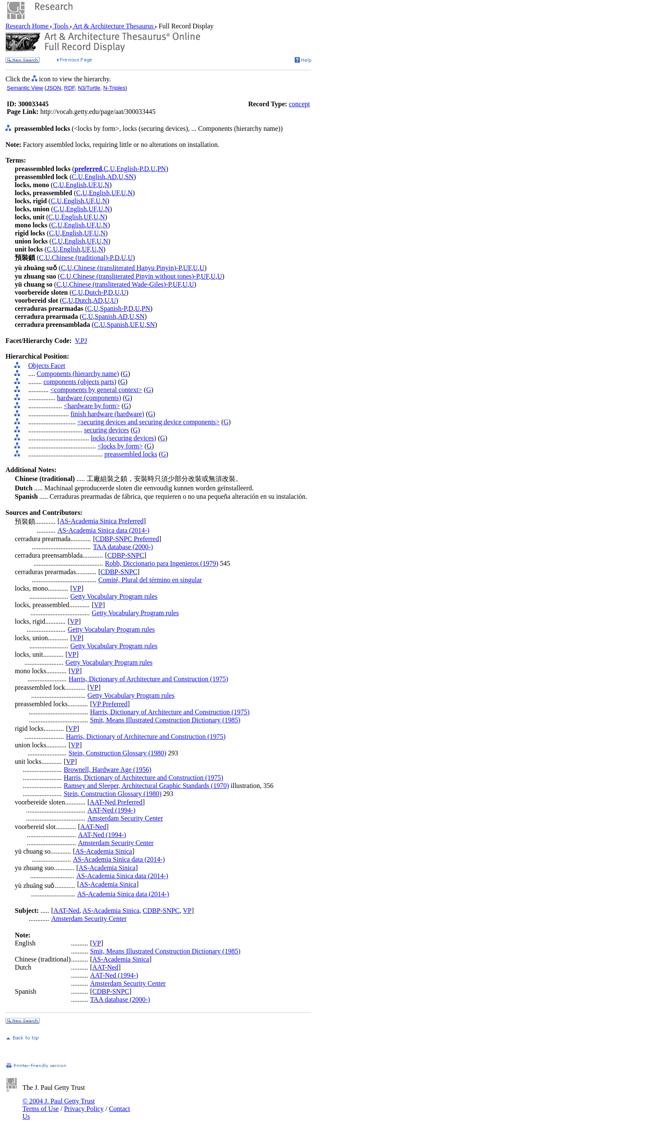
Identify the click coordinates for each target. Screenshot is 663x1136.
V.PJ (81, 340)
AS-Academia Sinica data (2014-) (103, 530)
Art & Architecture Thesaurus (113, 26)
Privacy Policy (84, 1108)
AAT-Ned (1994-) (112, 810)
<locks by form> (120, 446)
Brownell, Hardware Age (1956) (107, 769)
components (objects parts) (80, 381)
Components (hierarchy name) (78, 373)
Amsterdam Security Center (125, 818)
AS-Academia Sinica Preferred (101, 521)
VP (77, 588)
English (95, 176)
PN (161, 168)
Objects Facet (47, 365)
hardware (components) (89, 397)
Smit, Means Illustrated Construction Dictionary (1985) (165, 720)
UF (92, 184)
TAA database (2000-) (123, 546)
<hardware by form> (92, 405)
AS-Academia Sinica (103, 851)
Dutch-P (96, 292)
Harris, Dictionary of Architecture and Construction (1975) (148, 679)
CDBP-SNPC (125, 555)
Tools (61, 26)
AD (112, 176)
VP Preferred (109, 704)
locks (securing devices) (123, 438)
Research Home (27, 26)
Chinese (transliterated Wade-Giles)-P (120, 284)
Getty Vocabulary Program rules (113, 596)
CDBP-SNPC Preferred (127, 538)
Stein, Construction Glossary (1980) (117, 753)
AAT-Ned (93, 826)
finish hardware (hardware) (107, 413)
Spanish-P (113, 308)
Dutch (83, 300)
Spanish (105, 316)
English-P (129, 168)
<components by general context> (96, 389)
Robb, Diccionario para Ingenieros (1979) (161, 563)
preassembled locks (130, 454)
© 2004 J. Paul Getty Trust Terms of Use (58, 1104)
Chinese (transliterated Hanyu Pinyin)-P (127, 267)
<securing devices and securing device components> (148, 422)
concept (299, 104)
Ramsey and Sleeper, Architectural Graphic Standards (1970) (146, 785)
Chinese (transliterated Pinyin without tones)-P (136, 276)
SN (129, 176)
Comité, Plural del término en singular (150, 579)
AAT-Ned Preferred (116, 802)
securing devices (106, 430)
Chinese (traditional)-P (82, 257)
